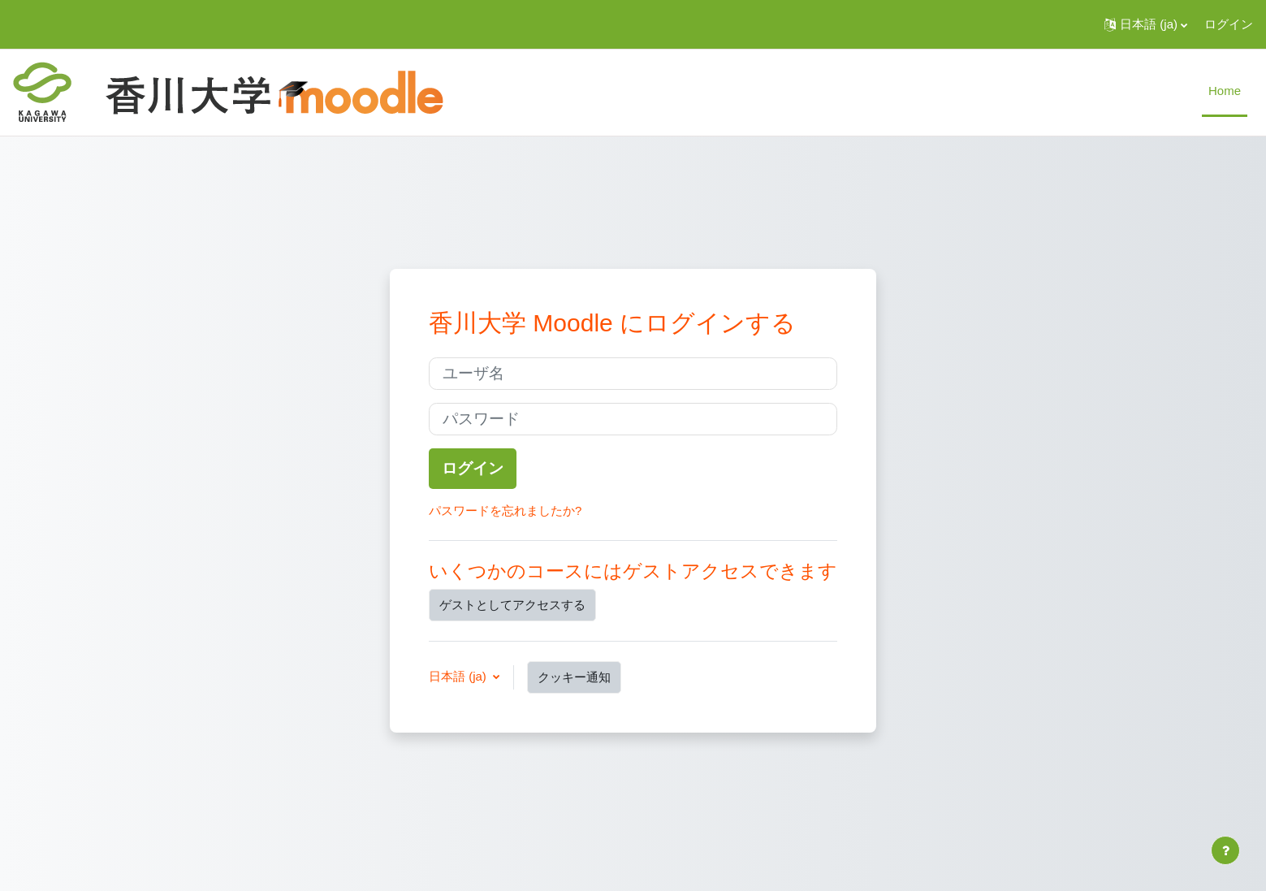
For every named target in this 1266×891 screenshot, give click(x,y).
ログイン (1228, 24)
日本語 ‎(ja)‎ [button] (459, 676)
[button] (1146, 24)
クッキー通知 (574, 677)
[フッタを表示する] (1225, 850)
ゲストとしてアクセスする (512, 605)
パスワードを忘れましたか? (505, 510)
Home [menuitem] (1224, 90)
